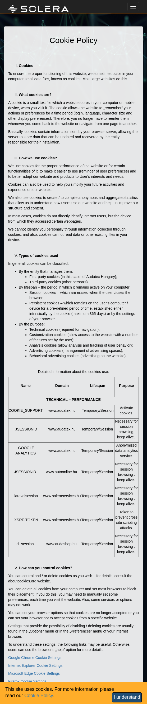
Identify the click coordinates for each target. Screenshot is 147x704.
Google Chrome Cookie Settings (34, 657)
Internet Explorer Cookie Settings (35, 665)
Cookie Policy (38, 695)
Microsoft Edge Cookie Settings (34, 673)
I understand (127, 697)
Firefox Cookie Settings (27, 681)
